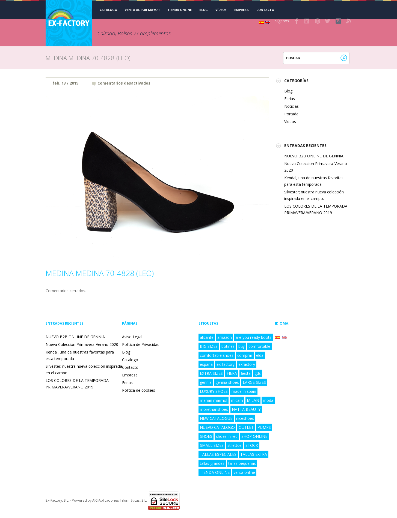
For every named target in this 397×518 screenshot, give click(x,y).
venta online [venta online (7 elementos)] (244, 472)
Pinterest (317, 21)
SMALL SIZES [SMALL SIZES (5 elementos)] (212, 445)
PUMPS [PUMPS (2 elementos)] (264, 427)
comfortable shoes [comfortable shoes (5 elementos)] (216, 355)
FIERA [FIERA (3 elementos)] (232, 373)
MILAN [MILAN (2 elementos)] (253, 400)
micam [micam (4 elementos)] (237, 400)
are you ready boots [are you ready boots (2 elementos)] (253, 337)
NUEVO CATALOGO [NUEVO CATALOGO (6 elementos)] (217, 427)
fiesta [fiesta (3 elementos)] (246, 373)
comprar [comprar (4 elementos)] (244, 355)
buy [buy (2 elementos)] (241, 346)
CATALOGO (108, 9)
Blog (203, 9)
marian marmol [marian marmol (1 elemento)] (213, 400)
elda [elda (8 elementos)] (259, 355)
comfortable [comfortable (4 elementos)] (259, 346)
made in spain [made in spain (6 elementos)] (244, 391)
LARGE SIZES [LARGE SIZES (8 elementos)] (254, 382)
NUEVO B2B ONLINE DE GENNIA (313, 155)
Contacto (265, 9)
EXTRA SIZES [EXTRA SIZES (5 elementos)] (211, 373)
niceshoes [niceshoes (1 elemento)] (245, 418)
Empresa (241, 9)
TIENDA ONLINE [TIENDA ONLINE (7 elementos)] (215, 472)
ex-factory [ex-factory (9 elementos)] (226, 364)
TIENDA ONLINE (179, 9)
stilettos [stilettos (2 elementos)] (234, 445)
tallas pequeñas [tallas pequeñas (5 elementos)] (242, 463)
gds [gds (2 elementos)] (257, 373)
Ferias (289, 98)
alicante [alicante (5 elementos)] (207, 337)
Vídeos (221, 9)
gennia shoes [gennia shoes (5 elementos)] (227, 382)
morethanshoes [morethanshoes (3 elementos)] (214, 409)
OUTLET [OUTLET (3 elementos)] (246, 427)
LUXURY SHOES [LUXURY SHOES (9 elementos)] (214, 391)
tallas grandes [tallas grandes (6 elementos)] (212, 463)
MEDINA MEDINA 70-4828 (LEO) (100, 273)
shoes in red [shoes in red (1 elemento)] (227, 436)
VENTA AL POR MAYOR (142, 9)
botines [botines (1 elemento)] (228, 346)
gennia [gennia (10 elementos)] (206, 382)
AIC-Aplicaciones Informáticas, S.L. (119, 500)
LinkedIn (307, 21)
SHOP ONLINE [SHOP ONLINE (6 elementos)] (254, 436)
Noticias (291, 106)
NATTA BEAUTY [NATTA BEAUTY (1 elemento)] (246, 409)
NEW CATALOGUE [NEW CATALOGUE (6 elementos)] (216, 418)
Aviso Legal (132, 336)
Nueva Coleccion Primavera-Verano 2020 (82, 344)
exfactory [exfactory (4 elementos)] (246, 364)
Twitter (328, 21)
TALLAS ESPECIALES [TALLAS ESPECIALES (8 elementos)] (218, 454)
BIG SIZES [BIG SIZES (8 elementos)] (209, 346)
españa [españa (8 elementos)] (206, 364)
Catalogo (130, 359)
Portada (291, 113)
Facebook (297, 21)
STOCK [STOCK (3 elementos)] (251, 445)
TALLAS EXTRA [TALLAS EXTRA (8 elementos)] (253, 454)
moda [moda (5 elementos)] (268, 400)
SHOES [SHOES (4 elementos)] (206, 436)
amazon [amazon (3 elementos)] (224, 337)
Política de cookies (138, 390)
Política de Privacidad (140, 344)
